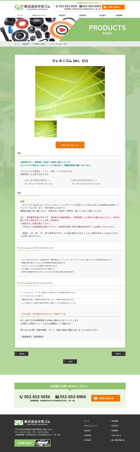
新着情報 (119, 15)
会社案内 (102, 15)
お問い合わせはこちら (70, 145)
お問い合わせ (114, 7)
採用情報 (114, 421)
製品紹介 (62, 15)
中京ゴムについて (39, 15)
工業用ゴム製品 (39, 44)
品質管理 (82, 15)
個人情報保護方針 (118, 440)
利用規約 (87, 440)
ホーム (20, 15)
